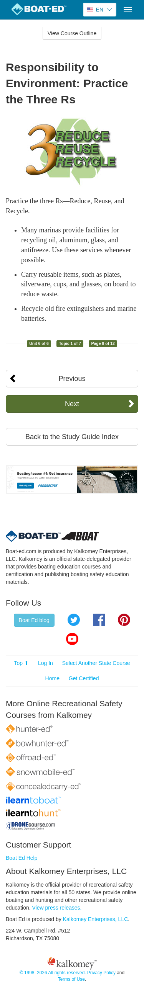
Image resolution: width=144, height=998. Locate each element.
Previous (71, 378)
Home (52, 678)
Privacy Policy (101, 972)
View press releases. (57, 908)
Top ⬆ (21, 663)
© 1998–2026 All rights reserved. (53, 972)
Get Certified (84, 678)
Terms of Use (71, 979)
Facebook (99, 620)
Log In (45, 663)
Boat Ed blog (34, 620)
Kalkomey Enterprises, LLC (95, 919)
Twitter (74, 620)
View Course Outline (72, 33)
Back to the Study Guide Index (72, 437)
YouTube (72, 639)
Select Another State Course (96, 663)
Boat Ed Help (22, 858)
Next (72, 404)
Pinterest (124, 620)
